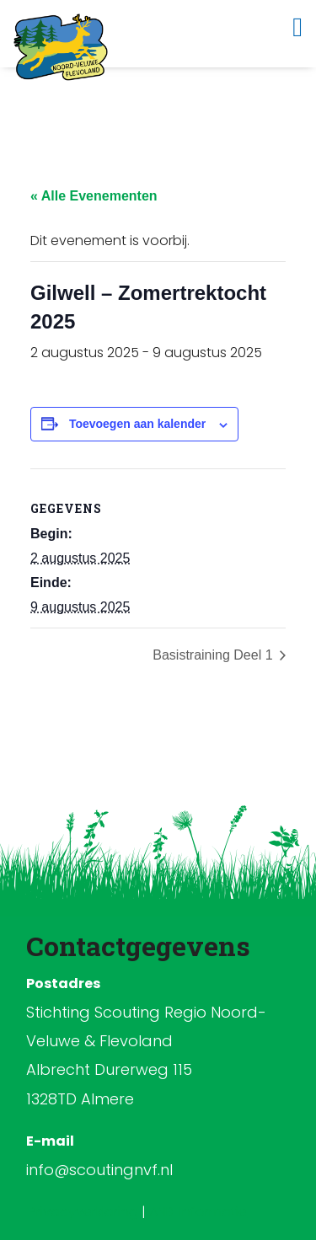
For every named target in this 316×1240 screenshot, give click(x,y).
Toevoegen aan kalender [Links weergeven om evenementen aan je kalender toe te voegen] (137, 423)
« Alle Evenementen (94, 196)
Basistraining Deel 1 (214, 655)
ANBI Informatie (198, 1211)
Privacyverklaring (85, 1211)
